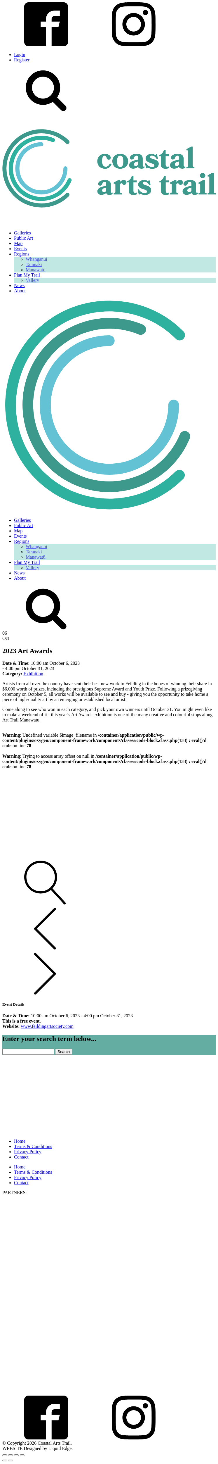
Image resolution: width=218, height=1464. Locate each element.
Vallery (32, 280)
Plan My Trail (27, 274)
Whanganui (36, 259)
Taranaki (34, 264)
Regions (21, 253)
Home (19, 1141)
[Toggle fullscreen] (10, 1455)
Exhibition (33, 673)
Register (21, 59)
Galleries (22, 232)
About (20, 290)
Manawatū (36, 269)
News (19, 285)
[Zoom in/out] (4, 1455)
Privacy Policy (27, 1151)
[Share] (16, 1455)
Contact (21, 1156)
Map (18, 243)
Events (20, 248)
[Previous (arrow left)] (4, 1460)
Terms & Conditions (33, 1146)
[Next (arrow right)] (10, 1460)
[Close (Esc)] (22, 1455)
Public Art (23, 238)
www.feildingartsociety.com (47, 1026)
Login (19, 54)
